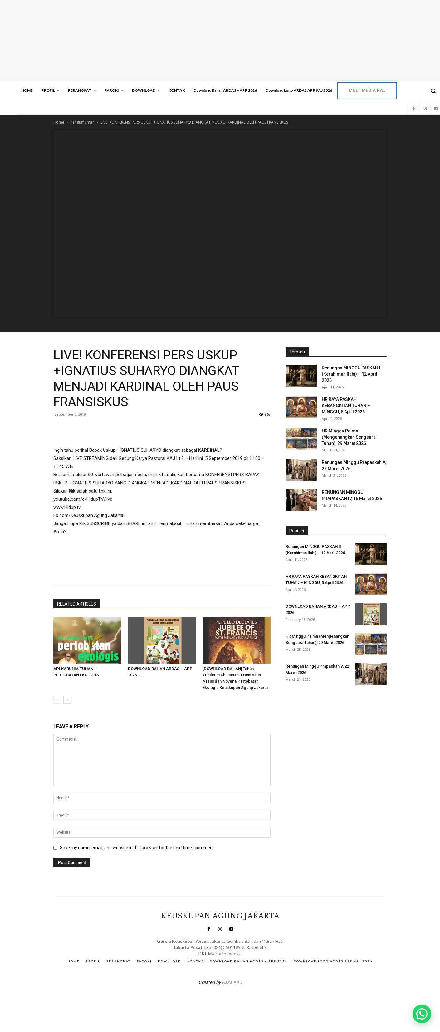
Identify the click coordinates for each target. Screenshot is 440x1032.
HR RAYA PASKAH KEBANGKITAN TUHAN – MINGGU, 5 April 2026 (346, 405)
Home (58, 122)
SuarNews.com (210, 998)
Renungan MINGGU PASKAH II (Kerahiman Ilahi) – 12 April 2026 (352, 374)
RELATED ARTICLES (76, 603)
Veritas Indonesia (303, 703)
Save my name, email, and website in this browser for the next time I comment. (137, 847)
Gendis (239, 998)
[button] (422, 1014)
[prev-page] (57, 700)
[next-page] (67, 700)
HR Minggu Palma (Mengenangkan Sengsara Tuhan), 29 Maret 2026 (349, 437)
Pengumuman (82, 122)
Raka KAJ (232, 982)
